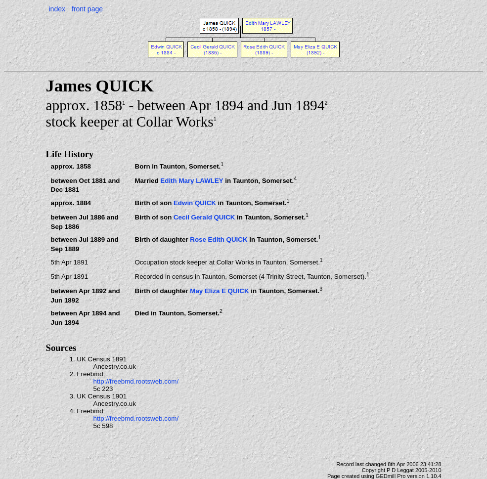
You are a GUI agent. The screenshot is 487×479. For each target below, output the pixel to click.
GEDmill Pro (391, 476)
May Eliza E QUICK (219, 291)
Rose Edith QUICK (218, 240)
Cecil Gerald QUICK (204, 217)
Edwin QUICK (195, 203)
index (57, 9)
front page (87, 9)
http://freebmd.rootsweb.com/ (136, 381)
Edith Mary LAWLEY (191, 180)
